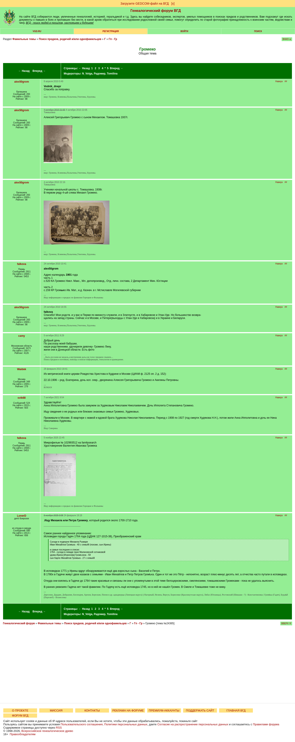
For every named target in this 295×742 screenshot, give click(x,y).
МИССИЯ (56, 710)
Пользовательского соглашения (82, 724)
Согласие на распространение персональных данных (192, 724)
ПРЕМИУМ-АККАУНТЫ (164, 710)
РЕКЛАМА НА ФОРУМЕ (128, 710)
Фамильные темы (24, 39)
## (286, 81)
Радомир (99, 73)
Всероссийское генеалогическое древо (47, 731)
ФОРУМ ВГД (20, 715)
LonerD (21, 515)
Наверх (279, 81)
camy (21, 335)
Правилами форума (266, 724)
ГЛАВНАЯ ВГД (236, 710)
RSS (59, 727)
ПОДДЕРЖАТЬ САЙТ (200, 710)
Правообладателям (22, 734)
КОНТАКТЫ (92, 710)
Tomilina (112, 73)
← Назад (24, 70)
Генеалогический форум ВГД (156, 11)
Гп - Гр (113, 39)
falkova (21, 264)
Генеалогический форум (19, 623)
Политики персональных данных (125, 724)
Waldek (21, 369)
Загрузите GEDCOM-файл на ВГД (144, 3)
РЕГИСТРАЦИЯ (111, 31)
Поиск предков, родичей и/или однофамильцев (70, 39)
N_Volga (87, 73)
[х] (173, 3)
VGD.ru (37, 31)
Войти (184, 31)
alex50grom (21, 81)
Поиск (258, 31)
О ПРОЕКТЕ (20, 710)
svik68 (22, 397)
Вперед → (39, 70)
